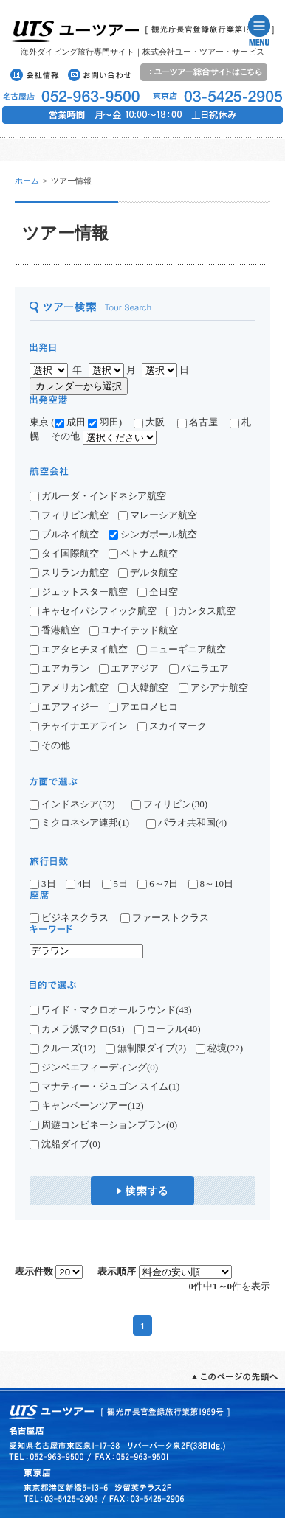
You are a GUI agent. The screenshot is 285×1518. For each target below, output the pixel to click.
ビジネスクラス (74, 917)
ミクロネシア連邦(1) (79, 823)
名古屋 (202, 422)
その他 (50, 745)
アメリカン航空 (69, 687)
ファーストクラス (164, 917)
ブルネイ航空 (64, 534)
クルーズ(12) (63, 1048)
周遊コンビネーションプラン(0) (103, 1125)
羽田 (103, 422)
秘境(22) (219, 1048)
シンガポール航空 (153, 534)
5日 (115, 883)
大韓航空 (143, 687)
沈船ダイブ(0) (65, 1144)
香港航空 (55, 630)
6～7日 (157, 883)
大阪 (149, 422)
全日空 (157, 591)
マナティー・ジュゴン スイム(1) (104, 1087)
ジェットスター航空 (79, 591)
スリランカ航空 (69, 572)
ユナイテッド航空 (133, 630)
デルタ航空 (148, 572)
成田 (70, 422)
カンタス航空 (201, 610)
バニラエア (199, 668)
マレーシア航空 (157, 514)
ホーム (27, 180)
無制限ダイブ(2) (146, 1048)
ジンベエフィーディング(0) (94, 1067)
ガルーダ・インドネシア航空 (98, 495)
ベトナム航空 (143, 553)
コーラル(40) (167, 1029)
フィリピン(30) (169, 804)
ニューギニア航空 (181, 649)
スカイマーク (172, 725)
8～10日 (211, 883)
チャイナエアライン (79, 725)
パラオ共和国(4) (186, 823)
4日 (79, 883)
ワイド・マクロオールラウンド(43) (111, 1010)
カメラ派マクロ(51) (77, 1029)
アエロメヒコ (143, 706)
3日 (43, 883)
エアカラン (59, 668)
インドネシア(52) (72, 804)
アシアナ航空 (213, 687)
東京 (39, 422)
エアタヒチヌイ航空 (79, 649)
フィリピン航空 (69, 514)
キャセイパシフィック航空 (93, 610)
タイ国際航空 (64, 553)
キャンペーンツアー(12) (87, 1106)
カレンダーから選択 (78, 385)
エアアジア (129, 668)
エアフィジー (64, 706)
